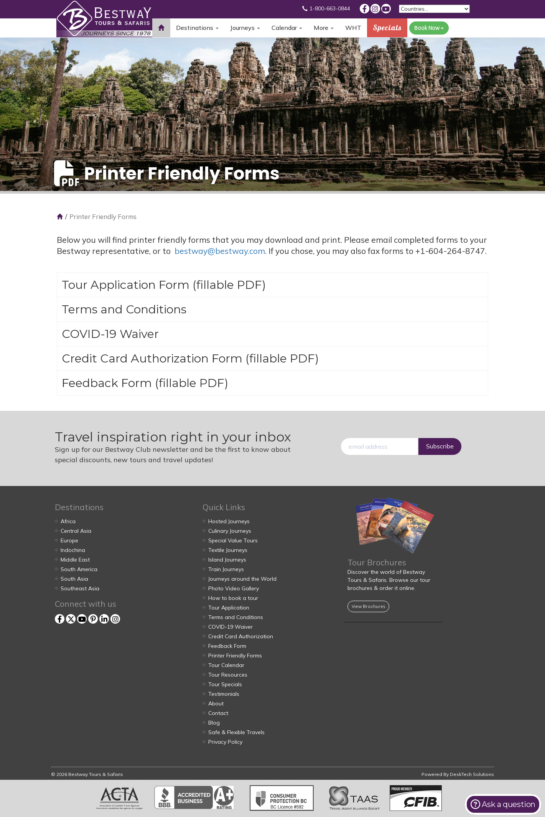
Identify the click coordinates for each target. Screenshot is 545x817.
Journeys (245, 27)
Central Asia (76, 530)
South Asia (74, 578)
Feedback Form (107, 383)
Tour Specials (225, 684)
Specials (387, 27)
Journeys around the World (242, 578)
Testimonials (223, 693)
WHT (353, 30)
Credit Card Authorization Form (152, 358)
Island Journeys (227, 559)
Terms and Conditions (124, 309)
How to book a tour (233, 598)
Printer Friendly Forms (235, 655)
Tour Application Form (125, 285)
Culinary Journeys (229, 530)
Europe (69, 540)
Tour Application (228, 607)
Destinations (197, 27)
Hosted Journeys (229, 521)
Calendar (287, 27)
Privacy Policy (225, 741)
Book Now (429, 28)
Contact (218, 713)
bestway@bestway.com (220, 251)
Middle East (75, 559)
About (216, 703)
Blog (214, 722)
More (324, 27)
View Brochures (368, 606)
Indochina (73, 550)
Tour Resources (227, 674)
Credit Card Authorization (240, 636)
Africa (68, 521)
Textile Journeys (227, 550)
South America (79, 569)
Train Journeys (226, 569)
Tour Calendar (226, 665)
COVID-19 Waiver (110, 334)
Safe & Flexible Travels (236, 732)
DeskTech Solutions (472, 774)
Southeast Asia (80, 588)
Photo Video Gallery (233, 588)
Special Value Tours (233, 540)
